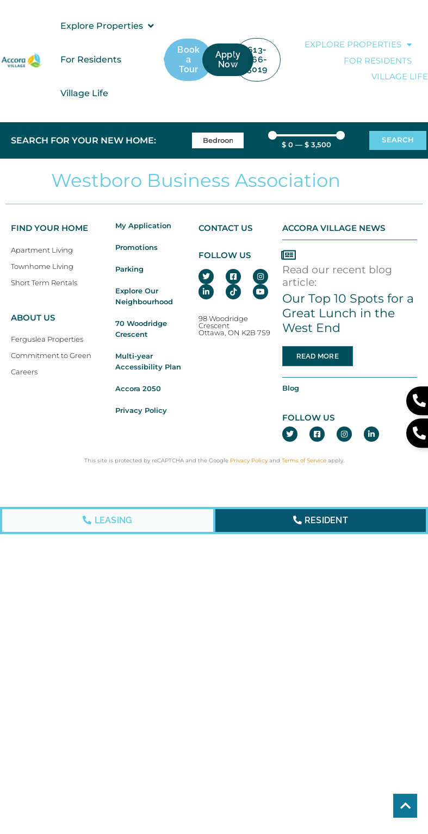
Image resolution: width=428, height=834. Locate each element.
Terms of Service (304, 460)
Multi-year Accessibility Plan (148, 361)
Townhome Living (42, 266)
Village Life (399, 76)
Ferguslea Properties (47, 339)
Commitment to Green (51, 356)
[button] (108, 26)
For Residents (378, 61)
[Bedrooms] (217, 140)
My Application (143, 226)
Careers (24, 372)
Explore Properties (358, 45)
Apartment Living (42, 250)
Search (398, 140)
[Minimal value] (306, 135)
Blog (290, 388)
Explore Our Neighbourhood (144, 296)
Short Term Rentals (44, 283)
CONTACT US (225, 228)
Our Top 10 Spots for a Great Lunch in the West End (348, 313)
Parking (129, 269)
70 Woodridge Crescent (141, 328)
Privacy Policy (141, 410)
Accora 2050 (138, 389)
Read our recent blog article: (337, 276)
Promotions (136, 247)
